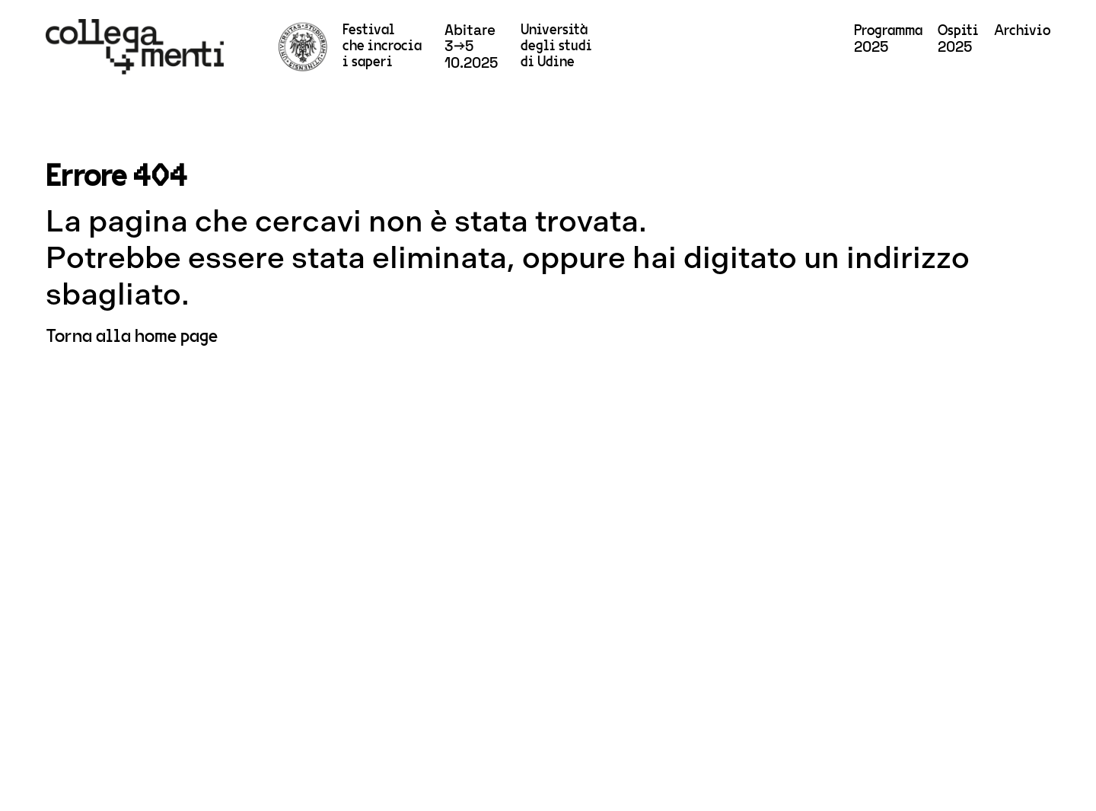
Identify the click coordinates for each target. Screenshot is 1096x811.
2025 (888, 40)
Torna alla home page (132, 336)
